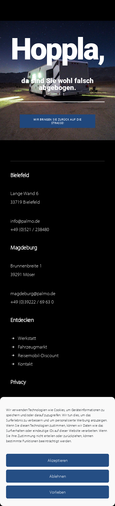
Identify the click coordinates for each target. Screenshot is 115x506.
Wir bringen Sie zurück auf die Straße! (57, 121)
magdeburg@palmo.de (32, 293)
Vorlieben (58, 492)
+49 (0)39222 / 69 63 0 (32, 302)
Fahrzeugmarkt (32, 347)
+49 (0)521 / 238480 (29, 229)
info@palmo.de (25, 221)
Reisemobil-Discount (38, 355)
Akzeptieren (58, 460)
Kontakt (25, 364)
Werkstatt (27, 338)
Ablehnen (57, 476)
